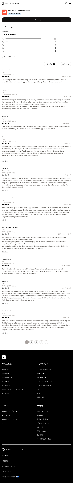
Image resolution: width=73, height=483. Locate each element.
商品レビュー (41, 377)
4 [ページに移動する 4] (41, 342)
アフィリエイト (42, 431)
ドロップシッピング (44, 369)
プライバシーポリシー (9, 466)
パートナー (41, 427)
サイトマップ (6, 471)
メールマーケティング (44, 385)
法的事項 (40, 435)
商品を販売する (7, 377)
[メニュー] (70, 3)
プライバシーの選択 (8, 477)
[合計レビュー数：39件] (55, 39)
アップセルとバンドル (44, 381)
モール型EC (41, 373)
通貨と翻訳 (41, 397)
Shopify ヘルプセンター (10, 411)
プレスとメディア (43, 423)
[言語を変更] (14, 449)
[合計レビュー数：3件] (55, 42)
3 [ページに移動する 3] (36, 342)
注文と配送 (5, 381)
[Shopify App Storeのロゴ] (10, 3)
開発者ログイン (7, 456)
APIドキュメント (7, 415)
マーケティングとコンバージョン (13, 389)
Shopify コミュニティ (9, 419)
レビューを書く (8, 56)
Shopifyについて (43, 411)
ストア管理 (5, 393)
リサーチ (5, 423)
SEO (38, 389)
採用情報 (40, 415)
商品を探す (5, 373)
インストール (36, 20)
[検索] (66, 3)
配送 (38, 393)
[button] (57, 64)
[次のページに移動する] (46, 342)
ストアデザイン (7, 385)
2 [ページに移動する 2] (31, 342)
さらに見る (5, 161)
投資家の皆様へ (42, 419)
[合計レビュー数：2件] (55, 45)
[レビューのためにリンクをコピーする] (17, 70)
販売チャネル (6, 369)
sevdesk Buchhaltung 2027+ (19, 10)
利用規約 (5, 461)
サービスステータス (44, 439)
